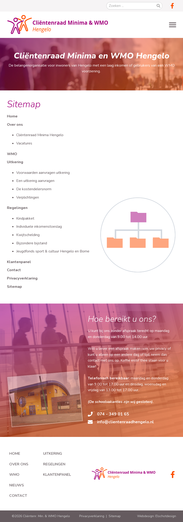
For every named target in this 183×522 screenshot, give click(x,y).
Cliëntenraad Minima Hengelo (39, 135)
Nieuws (16, 485)
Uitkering (15, 162)
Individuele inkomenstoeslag (39, 226)
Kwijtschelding (28, 234)
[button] (172, 25)
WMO (12, 154)
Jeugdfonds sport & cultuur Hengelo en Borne (52, 251)
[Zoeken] (158, 5)
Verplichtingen (27, 197)
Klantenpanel (19, 261)
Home (12, 116)
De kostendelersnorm (33, 189)
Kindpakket (25, 218)
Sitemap (14, 286)
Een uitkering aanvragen (35, 180)
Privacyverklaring (22, 278)
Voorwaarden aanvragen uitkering (43, 172)
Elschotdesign (165, 516)
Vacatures (24, 143)
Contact (14, 270)
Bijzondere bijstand (31, 243)
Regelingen (17, 207)
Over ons (15, 124)
